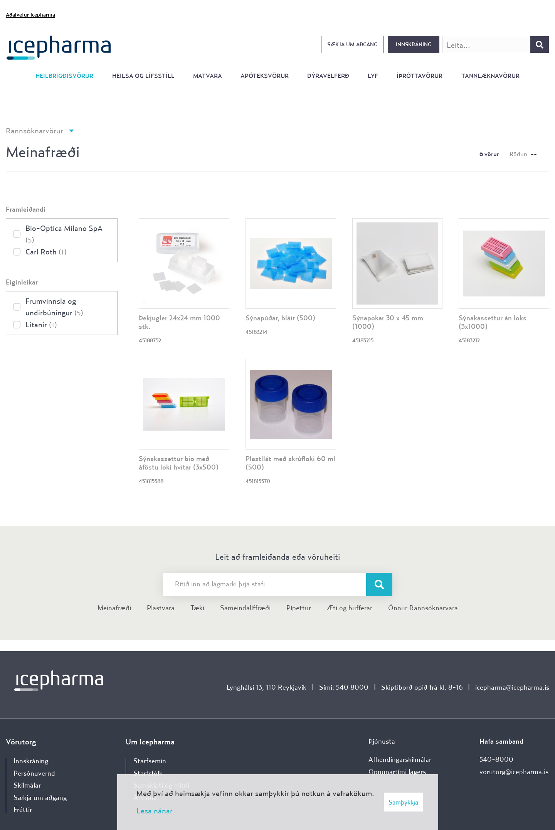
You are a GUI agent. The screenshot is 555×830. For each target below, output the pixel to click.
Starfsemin (149, 761)
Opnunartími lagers (397, 772)
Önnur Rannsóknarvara (423, 608)
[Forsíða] (59, 46)
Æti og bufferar (349, 608)
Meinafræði (114, 608)
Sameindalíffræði (245, 608)
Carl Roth (46, 251)
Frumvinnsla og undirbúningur (54, 306)
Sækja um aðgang (352, 44)
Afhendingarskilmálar (399, 759)
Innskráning (413, 44)
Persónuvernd (34, 773)
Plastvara (161, 608)
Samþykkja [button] (403, 802)
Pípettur (298, 608)
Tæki (197, 608)
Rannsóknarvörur (34, 130)
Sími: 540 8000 (343, 687)
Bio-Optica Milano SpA (64, 234)
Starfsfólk (148, 773)
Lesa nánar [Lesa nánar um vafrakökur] (154, 810)
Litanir (41, 324)
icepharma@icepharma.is (512, 687)
